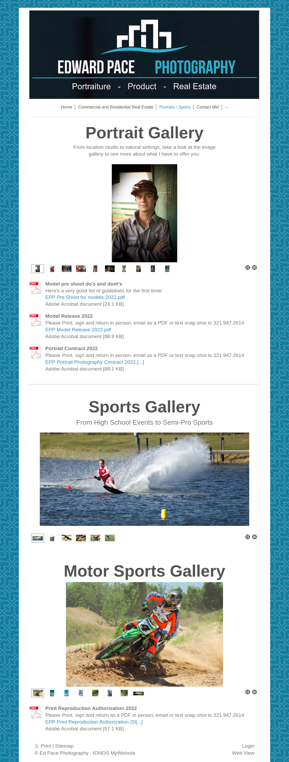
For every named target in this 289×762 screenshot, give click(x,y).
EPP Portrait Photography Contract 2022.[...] (94, 362)
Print (43, 746)
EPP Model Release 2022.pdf (78, 329)
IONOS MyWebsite (114, 753)
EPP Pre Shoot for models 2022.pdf (85, 297)
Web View (243, 753)
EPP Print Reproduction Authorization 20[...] (94, 722)
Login (248, 746)
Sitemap (64, 746)
